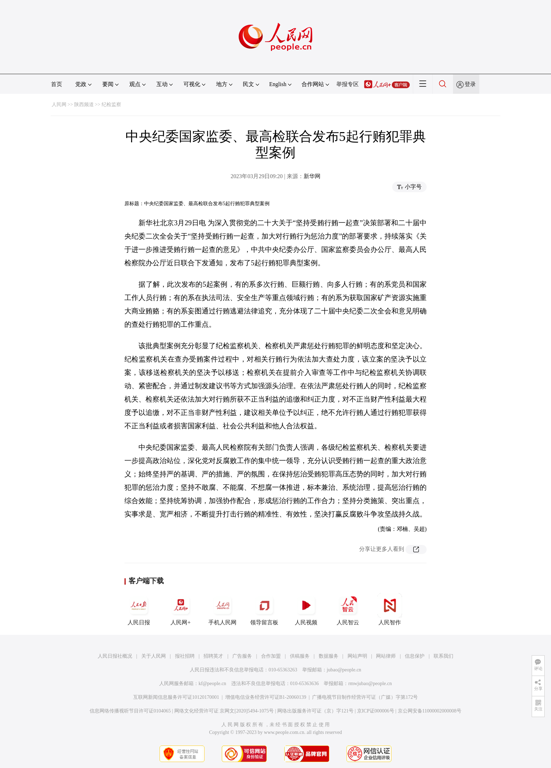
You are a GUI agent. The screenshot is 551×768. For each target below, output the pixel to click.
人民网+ (180, 609)
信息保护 (414, 656)
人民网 (59, 104)
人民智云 (348, 609)
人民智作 (389, 609)
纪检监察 (111, 104)
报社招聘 (185, 656)
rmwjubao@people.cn (370, 683)
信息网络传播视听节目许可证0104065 (130, 711)
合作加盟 (271, 656)
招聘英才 (213, 656)
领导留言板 (264, 609)
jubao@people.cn (344, 669)
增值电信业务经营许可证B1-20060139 (265, 697)
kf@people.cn (212, 683)
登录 (470, 84)
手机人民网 (222, 609)
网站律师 (386, 656)
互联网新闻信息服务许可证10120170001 (176, 697)
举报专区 (347, 84)
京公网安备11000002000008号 (429, 711)
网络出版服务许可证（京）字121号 (315, 711)
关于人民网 (153, 656)
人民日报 (139, 609)
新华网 (312, 176)
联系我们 (443, 656)
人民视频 (306, 609)
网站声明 (357, 656)
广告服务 (242, 656)
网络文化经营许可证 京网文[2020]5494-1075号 (224, 711)
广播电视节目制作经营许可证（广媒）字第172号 (365, 697)
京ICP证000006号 (375, 711)
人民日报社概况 (115, 656)
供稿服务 (300, 656)
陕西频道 (84, 104)
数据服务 (328, 656)
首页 (56, 84)
